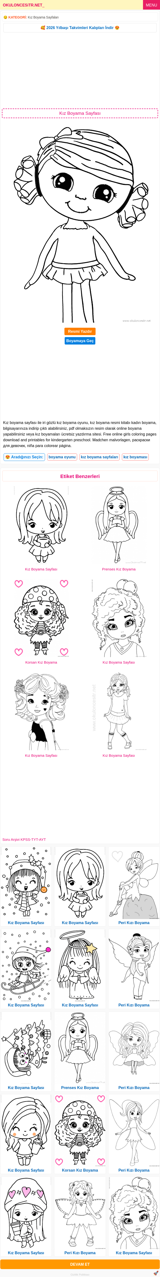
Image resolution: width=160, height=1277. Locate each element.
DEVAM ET (80, 1264)
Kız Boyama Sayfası (41, 569)
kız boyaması (135, 457)
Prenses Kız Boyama (119, 569)
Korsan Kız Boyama (41, 662)
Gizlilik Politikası (80, 1274)
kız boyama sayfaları (99, 457)
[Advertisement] (80, 70)
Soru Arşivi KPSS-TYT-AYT (24, 839)
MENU (151, 5)
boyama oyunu (62, 457)
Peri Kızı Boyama (80, 1253)
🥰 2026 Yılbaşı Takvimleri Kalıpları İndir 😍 (79, 28)
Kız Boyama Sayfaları (43, 17)
